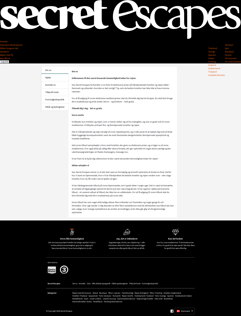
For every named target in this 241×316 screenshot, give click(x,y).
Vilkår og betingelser (120, 283)
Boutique (103, 293)
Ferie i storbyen (105, 296)
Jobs (89, 283)
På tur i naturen (114, 293)
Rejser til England (141, 293)
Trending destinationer (113, 301)
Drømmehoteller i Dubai (82, 301)
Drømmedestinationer (126, 298)
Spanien (170, 296)
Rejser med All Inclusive (81, 293)
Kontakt (82, 283)
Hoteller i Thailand (79, 296)
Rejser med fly (127, 296)
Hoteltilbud (97, 301)
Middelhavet (77, 298)
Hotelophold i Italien (183, 296)
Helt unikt (159, 298)
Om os (75, 283)
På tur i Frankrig (156, 293)
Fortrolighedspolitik (150, 283)
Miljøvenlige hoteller (145, 298)
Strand (95, 293)
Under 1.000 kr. (96, 298)
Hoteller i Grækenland (172, 293)
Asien (86, 298)
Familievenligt (127, 293)
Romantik (117, 296)
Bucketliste (168, 298)
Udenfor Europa (109, 298)
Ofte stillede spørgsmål (101, 283)
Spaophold (93, 296)
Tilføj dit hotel (134, 283)
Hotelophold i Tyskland (144, 296)
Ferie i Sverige (160, 296)
